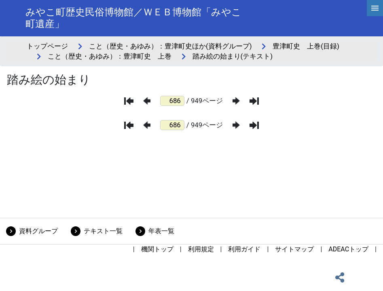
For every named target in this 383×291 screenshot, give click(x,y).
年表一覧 (161, 231)
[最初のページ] (128, 101)
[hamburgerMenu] (375, 8)
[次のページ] (236, 101)
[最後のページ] (254, 101)
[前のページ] (146, 101)
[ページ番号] (172, 101)
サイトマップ (294, 249)
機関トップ (157, 249)
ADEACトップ (348, 249)
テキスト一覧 (103, 231)
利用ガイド (244, 249)
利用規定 (201, 249)
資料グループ (38, 231)
